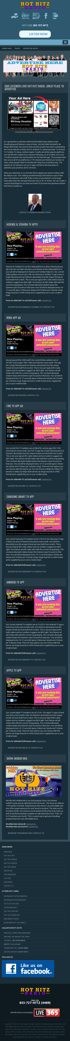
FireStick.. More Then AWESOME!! (17, 933)
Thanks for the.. (16, 948)
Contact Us (46, 300)
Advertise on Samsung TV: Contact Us (27, 572)
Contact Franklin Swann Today (35, 203)
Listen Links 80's (10, 907)
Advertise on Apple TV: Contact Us (25, 748)
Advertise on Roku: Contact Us (23, 395)
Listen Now (38, 34)
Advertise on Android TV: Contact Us (26, 660)
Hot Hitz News (10, 867)
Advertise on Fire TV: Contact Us (24, 486)
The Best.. (14, 940)
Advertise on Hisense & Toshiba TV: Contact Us (31, 307)
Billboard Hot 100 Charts (15, 922)
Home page (7, 48)
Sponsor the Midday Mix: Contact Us (26, 833)
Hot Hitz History (11, 911)
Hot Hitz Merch (10, 859)
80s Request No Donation (15, 900)
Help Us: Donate (10, 863)
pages (17, 48)
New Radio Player (11, 919)
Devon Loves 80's (16, 952)
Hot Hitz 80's (9, 855)
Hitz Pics (7, 878)
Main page (8, 852)
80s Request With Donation (15, 896)
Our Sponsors (10, 874)
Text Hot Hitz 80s (11, 904)
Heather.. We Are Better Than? (17, 937)
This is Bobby (12, 944)
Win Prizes (8, 882)
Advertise (8, 871)
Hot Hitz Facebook (12, 915)
